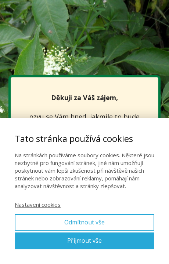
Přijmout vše (84, 240)
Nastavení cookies (38, 204)
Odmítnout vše (84, 222)
